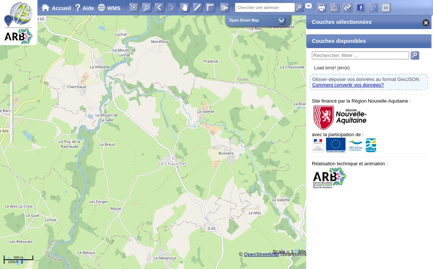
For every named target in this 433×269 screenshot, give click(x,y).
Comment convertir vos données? (348, 85)
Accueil (56, 8)
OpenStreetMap (261, 254)
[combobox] (308, 6)
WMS (109, 8)
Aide (85, 8)
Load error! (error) (332, 68)
